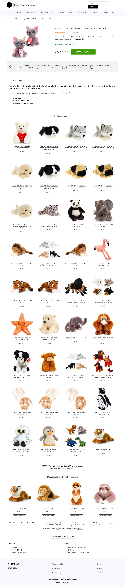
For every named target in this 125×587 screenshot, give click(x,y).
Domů (10, 13)
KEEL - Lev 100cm (48, 508)
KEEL (27, 19)
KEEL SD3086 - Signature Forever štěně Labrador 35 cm (22, 186)
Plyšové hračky (20, 19)
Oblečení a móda (109, 13)
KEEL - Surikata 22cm (76, 508)
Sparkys (57, 39)
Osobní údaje (56, 573)
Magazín (100, 573)
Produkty (12, 19)
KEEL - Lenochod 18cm (105, 508)
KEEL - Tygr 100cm (103, 450)
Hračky (19, 13)
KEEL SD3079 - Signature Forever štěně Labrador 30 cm (22, 226)
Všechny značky (57, 564)
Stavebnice (31, 13)
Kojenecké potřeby (65, 13)
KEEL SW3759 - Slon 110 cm (76, 338)
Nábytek (96, 13)
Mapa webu (56, 568)
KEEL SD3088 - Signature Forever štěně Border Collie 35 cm (49, 186)
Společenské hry (47, 13)
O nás (99, 564)
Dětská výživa (82, 13)
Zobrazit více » (80, 39)
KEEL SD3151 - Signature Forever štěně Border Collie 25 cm (49, 147)
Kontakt (99, 568)
